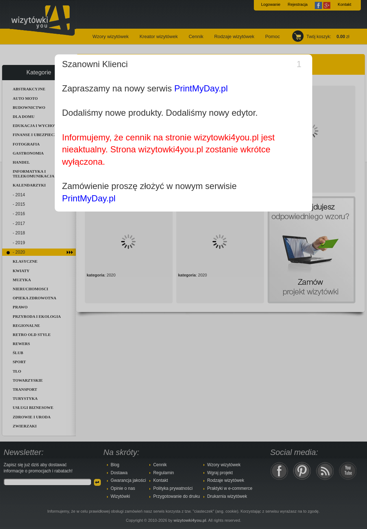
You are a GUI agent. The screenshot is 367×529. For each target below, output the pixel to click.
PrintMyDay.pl (201, 88)
